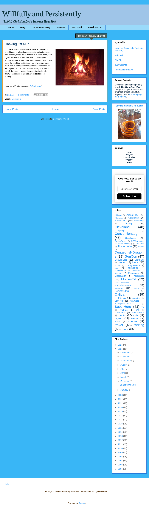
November (125, 356)
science (132, 321)
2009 (120, 452)
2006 (120, 464)
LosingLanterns (133, 265)
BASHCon (120, 220)
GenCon (131, 256)
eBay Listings (121, 65)
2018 (120, 415)
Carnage (128, 223)
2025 (120, 345)
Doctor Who (125, 246)
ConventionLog (126, 234)
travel (119, 325)
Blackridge (139, 220)
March (123, 377)
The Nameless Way (40, 27)
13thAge (118, 215)
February (124, 381)
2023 (120, 395)
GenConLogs (121, 260)
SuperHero (123, 306)
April (122, 373)
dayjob (118, 318)
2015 (120, 428)
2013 (120, 436)
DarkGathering (124, 244)
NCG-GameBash (122, 283)
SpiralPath (136, 298)
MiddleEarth (120, 276)
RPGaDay (120, 298)
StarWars (134, 301)
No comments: (23, 95)
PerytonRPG (122, 291)
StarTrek (119, 301)
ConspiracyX (120, 230)
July (122, 369)
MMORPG (133, 268)
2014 (120, 432)
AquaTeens (133, 218)
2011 (120, 444)
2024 (120, 349)
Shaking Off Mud (17, 44)
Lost (116, 268)
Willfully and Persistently (41, 13)
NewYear (119, 288)
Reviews (61, 27)
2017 (120, 419)
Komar (117, 265)
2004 (120, 469)
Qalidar (120, 294)
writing (139, 325)
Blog (22, 27)
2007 (120, 460)
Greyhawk (139, 260)
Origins (136, 288)
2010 (120, 448)
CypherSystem (121, 241)
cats (135, 315)
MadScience (120, 270)
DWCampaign (137, 241)
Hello (7, 484)
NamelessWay (123, 285)
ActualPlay (132, 215)
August (123, 365)
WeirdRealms (138, 312)
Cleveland (122, 227)
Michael (118, 273)
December (125, 352)
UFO (137, 310)
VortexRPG (120, 312)
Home (11, 27)
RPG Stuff (77, 27)
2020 (120, 407)
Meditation (16, 99)
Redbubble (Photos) (124, 69)
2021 (120, 403)
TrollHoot (124, 310)
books (122, 315)
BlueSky (118, 60)
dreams (134, 318)
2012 (120, 440)
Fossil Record (95, 27)
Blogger (82, 503)
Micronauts (133, 273)
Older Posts (99, 109)
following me (35, 86)
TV (142, 307)
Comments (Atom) (61, 119)
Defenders (139, 243)
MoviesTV (128, 279)
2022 (120, 399)
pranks (117, 322)
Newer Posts (11, 109)
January (124, 390)
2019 (120, 411)
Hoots (121, 262)
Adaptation (119, 218)
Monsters (139, 275)
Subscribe (129, 196)
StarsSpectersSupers (124, 303)
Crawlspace (130, 238)
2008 (120, 456)
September (125, 360)
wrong (125, 329)
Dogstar (141, 247)
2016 (120, 423)
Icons (135, 262)
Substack (119, 55)
